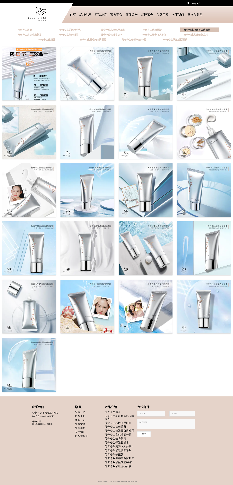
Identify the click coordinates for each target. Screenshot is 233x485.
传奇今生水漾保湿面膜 (113, 30)
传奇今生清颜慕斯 (152, 30)
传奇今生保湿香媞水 (111, 34)
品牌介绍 (85, 14)
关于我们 (178, 14)
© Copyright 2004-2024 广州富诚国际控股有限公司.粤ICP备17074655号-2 (116, 481)
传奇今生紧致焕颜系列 (196, 34)
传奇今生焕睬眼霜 (68, 34)
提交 (144, 434)
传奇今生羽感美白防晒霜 (93, 39)
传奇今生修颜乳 (46, 39)
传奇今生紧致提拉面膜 (175, 39)
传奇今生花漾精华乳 (70, 30)
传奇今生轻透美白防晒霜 (197, 30)
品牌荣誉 (147, 14)
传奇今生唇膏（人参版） (156, 34)
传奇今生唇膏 (25, 30)
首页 (73, 14)
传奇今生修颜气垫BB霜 (134, 39)
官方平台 (116, 14)
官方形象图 (195, 14)
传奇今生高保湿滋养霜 (29, 34)
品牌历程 (163, 14)
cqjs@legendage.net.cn (42, 424)
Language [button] (195, 3)
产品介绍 (101, 14)
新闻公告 (132, 14)
